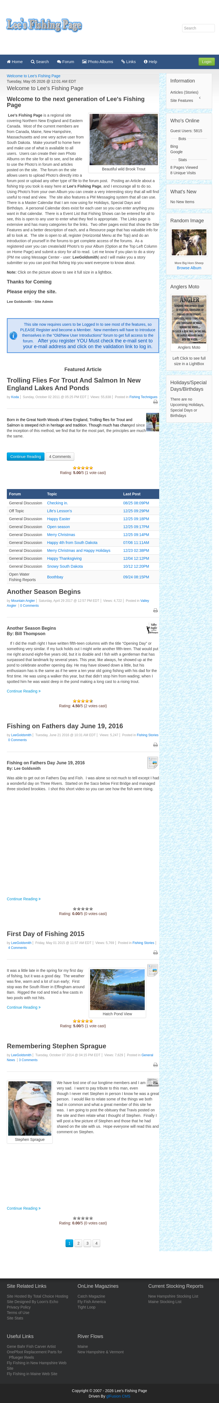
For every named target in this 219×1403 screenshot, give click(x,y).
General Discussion (25, 503)
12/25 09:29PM (136, 511)
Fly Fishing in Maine (24, 1374)
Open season (58, 527)
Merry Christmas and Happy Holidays (78, 550)
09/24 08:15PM (136, 577)
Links (128, 61)
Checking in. (57, 503)
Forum (65, 61)
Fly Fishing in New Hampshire (32, 1363)
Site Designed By (21, 1302)
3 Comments (28, 1060)
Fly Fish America (92, 1302)
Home (15, 61)
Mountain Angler (23, 601)
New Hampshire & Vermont (101, 1352)
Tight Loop (87, 1307)
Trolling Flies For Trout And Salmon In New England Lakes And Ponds (74, 384)
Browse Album (189, 268)
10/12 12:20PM (136, 566)
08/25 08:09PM (136, 503)
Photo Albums (97, 61)
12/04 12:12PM (136, 558)
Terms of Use (18, 1312)
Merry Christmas (61, 534)
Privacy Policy (19, 1307)
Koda (15, 397)
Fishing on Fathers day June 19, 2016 (65, 726)
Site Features (181, 100)
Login (206, 62)
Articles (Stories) (184, 92)
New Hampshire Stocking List (173, 1296)
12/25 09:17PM (136, 527)
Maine (83, 1346)
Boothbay (55, 577)
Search (40, 61)
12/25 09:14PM (136, 534)
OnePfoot (15, 1352)
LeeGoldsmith (21, 735)
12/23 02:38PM (136, 550)
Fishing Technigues (143, 397)
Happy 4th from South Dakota (72, 542)
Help (150, 61)
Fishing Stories (147, 735)
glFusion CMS (118, 1396)
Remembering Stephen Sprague (56, 1046)
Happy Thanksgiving (64, 558)
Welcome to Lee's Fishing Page (33, 76)
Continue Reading (25, 456)
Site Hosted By (19, 1296)
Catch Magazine (91, 1296)
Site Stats (15, 1318)
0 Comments (29, 606)
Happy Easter (58, 519)
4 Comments (60, 456)
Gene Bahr (16, 1346)
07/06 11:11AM (136, 542)
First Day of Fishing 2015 (45, 933)
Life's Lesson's (59, 511)
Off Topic (16, 511)
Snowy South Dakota (65, 566)
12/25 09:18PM (136, 519)
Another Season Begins (44, 591)
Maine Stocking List (164, 1302)
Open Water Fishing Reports (22, 577)
